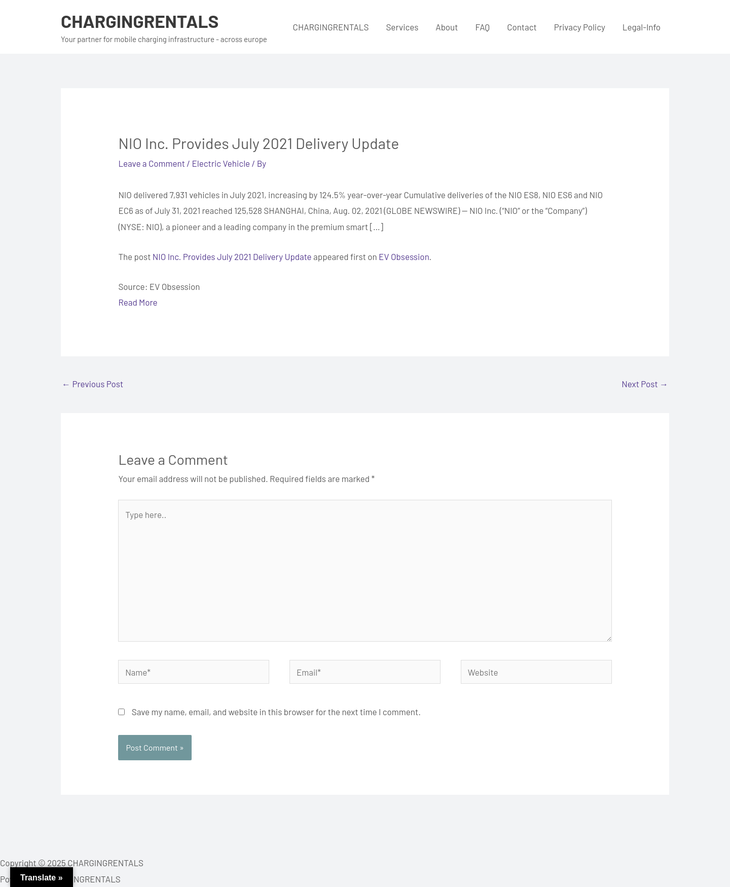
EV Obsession (404, 256)
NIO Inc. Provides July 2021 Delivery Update (232, 256)
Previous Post (92, 384)
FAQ (482, 27)
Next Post (645, 384)
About (446, 27)
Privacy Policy (579, 27)
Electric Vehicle (221, 163)
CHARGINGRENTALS (139, 20)
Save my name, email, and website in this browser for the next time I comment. (276, 712)
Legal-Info (642, 27)
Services (402, 27)
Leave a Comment (151, 163)
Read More (137, 302)
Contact (522, 27)
